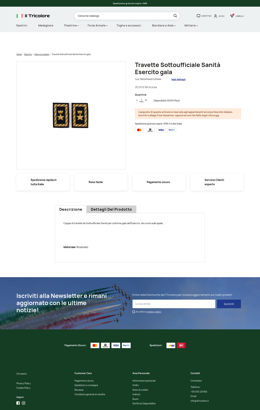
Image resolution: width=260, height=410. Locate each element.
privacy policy (154, 294)
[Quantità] (141, 83)
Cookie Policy (23, 371)
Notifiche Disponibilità (144, 386)
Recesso (79, 372)
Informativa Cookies (173, 405)
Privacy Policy (23, 366)
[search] (175, 16)
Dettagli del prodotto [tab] (111, 192)
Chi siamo (21, 356)
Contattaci (196, 363)
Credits (187, 405)
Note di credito (140, 372)
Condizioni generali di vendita (89, 377)
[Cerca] (127, 16)
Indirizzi (136, 377)
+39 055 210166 (199, 374)
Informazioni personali (144, 363)
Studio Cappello (198, 405)
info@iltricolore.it (200, 383)
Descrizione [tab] (70, 192)
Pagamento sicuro (84, 363)
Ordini (135, 368)
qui (217, 98)
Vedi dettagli (178, 62)
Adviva (211, 405)
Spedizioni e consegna (86, 368)
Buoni (135, 382)
